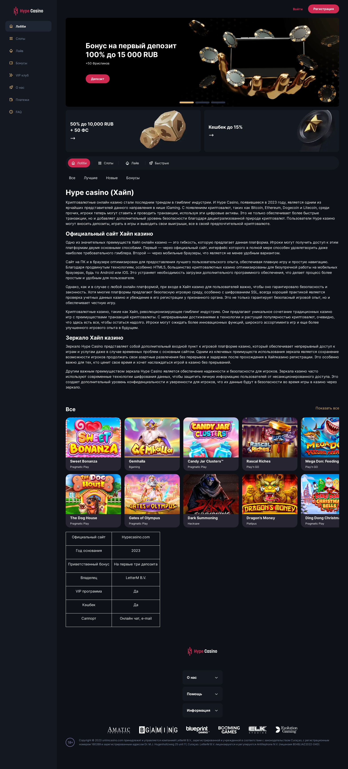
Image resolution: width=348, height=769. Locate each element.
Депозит (97, 78)
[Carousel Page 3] (218, 102)
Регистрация (323, 9)
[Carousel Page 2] (202, 102)
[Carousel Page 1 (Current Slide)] (187, 102)
